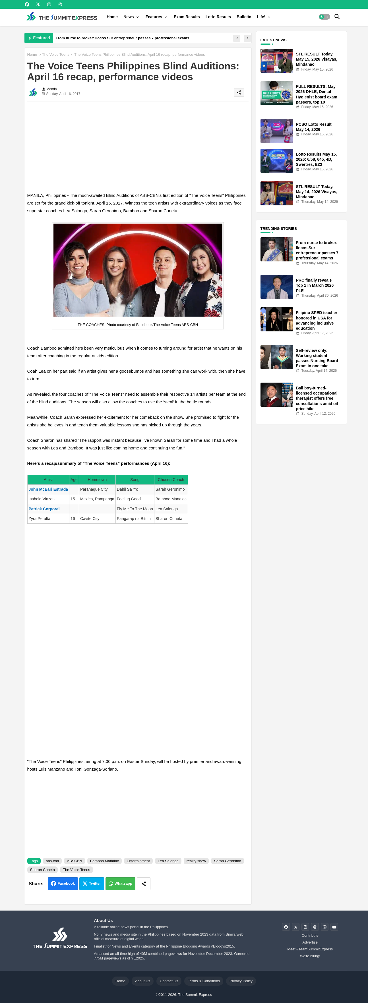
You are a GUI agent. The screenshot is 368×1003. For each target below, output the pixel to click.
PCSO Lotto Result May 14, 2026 (314, 127)
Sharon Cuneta (42, 870)
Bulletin (244, 17)
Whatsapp (123, 883)
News (128, 17)
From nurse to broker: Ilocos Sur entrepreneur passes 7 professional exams (123, 38)
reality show (196, 861)
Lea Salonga (168, 861)
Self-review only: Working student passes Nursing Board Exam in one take (317, 358)
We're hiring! (310, 956)
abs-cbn (52, 861)
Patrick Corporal (44, 509)
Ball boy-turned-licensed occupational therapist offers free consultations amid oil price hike (317, 398)
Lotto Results (218, 17)
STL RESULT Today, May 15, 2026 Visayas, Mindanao (316, 59)
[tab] (112, 17)
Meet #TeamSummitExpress (310, 949)
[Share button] (143, 883)
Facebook (66, 883)
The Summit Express (195, 994)
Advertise (310, 942)
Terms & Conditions (204, 981)
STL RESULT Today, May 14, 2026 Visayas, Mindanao (316, 191)
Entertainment (138, 861)
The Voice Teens (55, 54)
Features (154, 17)
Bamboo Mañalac (104, 861)
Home (112, 17)
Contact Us (169, 981)
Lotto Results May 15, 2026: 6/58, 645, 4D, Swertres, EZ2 (316, 159)
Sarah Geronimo (227, 861)
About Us (142, 981)
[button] (324, 17)
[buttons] (26, 4)
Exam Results (187, 17)
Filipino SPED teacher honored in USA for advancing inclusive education (316, 320)
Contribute (310, 935)
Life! (261, 17)
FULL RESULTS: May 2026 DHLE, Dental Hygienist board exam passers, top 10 (317, 94)
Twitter (95, 883)
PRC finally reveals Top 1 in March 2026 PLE (315, 285)
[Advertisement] (138, 146)
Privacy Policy (241, 981)
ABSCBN (74, 861)
